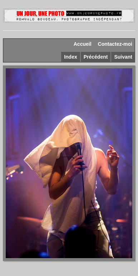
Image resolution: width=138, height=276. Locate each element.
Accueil (83, 44)
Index (70, 57)
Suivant (123, 57)
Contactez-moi (115, 44)
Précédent (96, 57)
